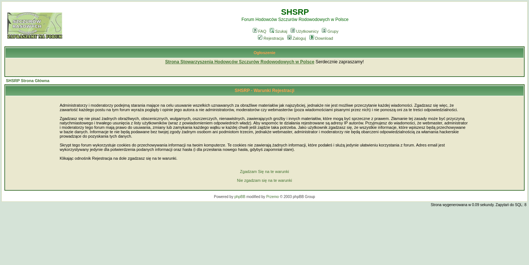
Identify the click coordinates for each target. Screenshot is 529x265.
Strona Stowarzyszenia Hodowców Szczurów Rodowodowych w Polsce (239, 61)
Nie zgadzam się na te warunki (264, 180)
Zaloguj (296, 38)
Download (321, 38)
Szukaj (278, 31)
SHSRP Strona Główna (27, 80)
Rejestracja (271, 38)
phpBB (239, 197)
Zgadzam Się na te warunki (264, 171)
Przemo (272, 197)
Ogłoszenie (264, 52)
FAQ (259, 31)
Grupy (330, 31)
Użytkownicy (305, 31)
